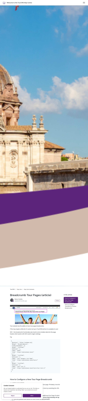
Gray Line (19, 289)
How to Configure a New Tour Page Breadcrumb (70, 300)
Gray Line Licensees (29, 289)
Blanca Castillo (19, 299)
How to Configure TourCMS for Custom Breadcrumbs (70, 306)
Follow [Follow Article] (57, 300)
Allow (31, 395)
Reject (12, 395)
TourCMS (12, 289)
